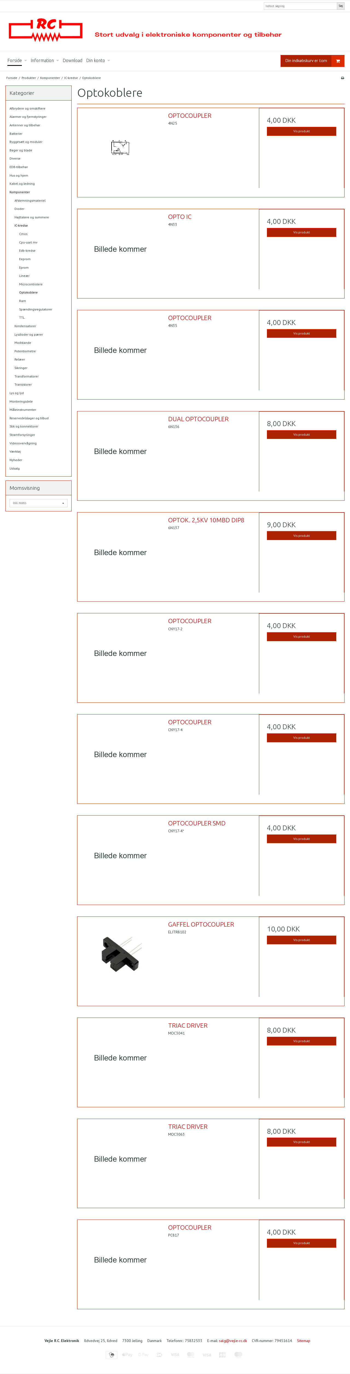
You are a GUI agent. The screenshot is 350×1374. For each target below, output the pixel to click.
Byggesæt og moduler (26, 142)
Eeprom (25, 259)
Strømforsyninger (22, 435)
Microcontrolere (31, 284)
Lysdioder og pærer (28, 334)
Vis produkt (301, 131)
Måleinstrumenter (23, 410)
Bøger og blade (21, 150)
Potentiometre (25, 351)
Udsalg (15, 468)
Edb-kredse (27, 250)
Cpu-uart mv (28, 242)
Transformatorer (26, 376)
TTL (22, 317)
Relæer (19, 359)
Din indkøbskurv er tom (314, 61)
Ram (22, 301)
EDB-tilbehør (19, 167)
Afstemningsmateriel (29, 200)
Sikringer (20, 368)
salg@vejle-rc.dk (233, 1340)
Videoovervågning (23, 443)
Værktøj (15, 451)
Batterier (16, 133)
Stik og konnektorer (24, 426)
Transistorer (23, 384)
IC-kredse (21, 225)
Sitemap (303, 1340)
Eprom (24, 267)
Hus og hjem (19, 175)
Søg (341, 6)
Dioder (19, 209)
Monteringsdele (21, 401)
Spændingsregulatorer (35, 309)
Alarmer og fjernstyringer (28, 117)
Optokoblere (28, 292)
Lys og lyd (17, 393)
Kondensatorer (25, 326)
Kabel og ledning (22, 183)
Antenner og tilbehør (25, 125)
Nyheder (16, 460)
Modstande (22, 343)
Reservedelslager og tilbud (29, 418)
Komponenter (20, 192)
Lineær (24, 276)
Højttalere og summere (31, 217)
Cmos (23, 234)
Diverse (15, 158)
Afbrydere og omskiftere (27, 108)
